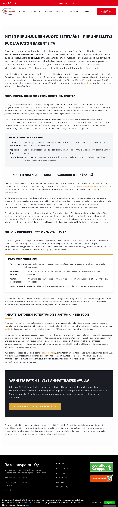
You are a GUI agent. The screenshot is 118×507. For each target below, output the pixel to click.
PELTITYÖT (61, 473)
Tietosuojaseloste (10, 490)
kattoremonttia (48, 353)
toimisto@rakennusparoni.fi (64, 3)
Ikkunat (48, 11)
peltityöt (87, 83)
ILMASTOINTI (62, 469)
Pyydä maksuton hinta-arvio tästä (35, 406)
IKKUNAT (60, 482)
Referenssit (88, 11)
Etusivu (22, 11)
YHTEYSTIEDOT (62, 487)
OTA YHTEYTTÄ (106, 11)
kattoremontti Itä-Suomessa (94, 186)
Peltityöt (60, 11)
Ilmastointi (73, 11)
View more (30, 505)
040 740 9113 (10, 3)
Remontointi (35, 11)
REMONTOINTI (62, 478)
